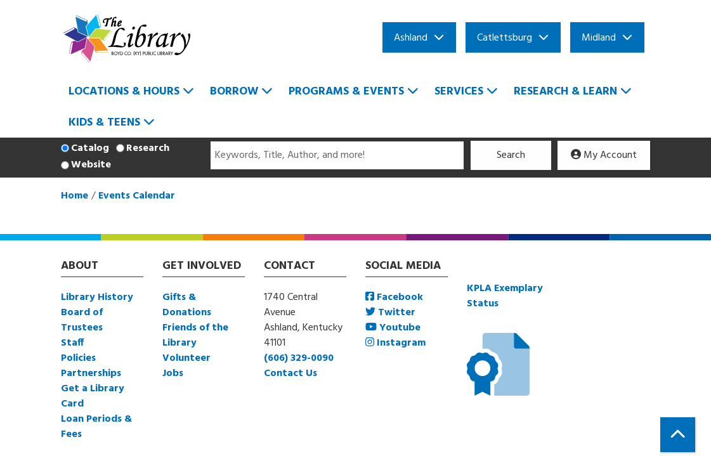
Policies (78, 358)
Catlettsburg (504, 38)
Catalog (90, 148)
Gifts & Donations (186, 305)
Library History (97, 297)
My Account (604, 155)
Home (74, 196)
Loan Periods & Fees (96, 427)
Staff (72, 343)
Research (147, 148)
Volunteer (186, 358)
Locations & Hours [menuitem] (123, 91)
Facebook (394, 297)
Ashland (410, 38)
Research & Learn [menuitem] (565, 91)
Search (511, 155)
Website (91, 164)
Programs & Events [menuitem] (346, 91)
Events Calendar (136, 196)
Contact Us (290, 373)
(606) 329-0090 (299, 358)
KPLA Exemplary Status (505, 296)
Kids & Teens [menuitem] (104, 123)
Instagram (395, 343)
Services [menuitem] (458, 91)
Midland (599, 38)
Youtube (393, 328)
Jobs (172, 373)
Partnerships (91, 373)
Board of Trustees (82, 320)
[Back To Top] (677, 434)
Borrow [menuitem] (234, 91)
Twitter (390, 312)
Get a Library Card (92, 396)
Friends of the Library (195, 335)
